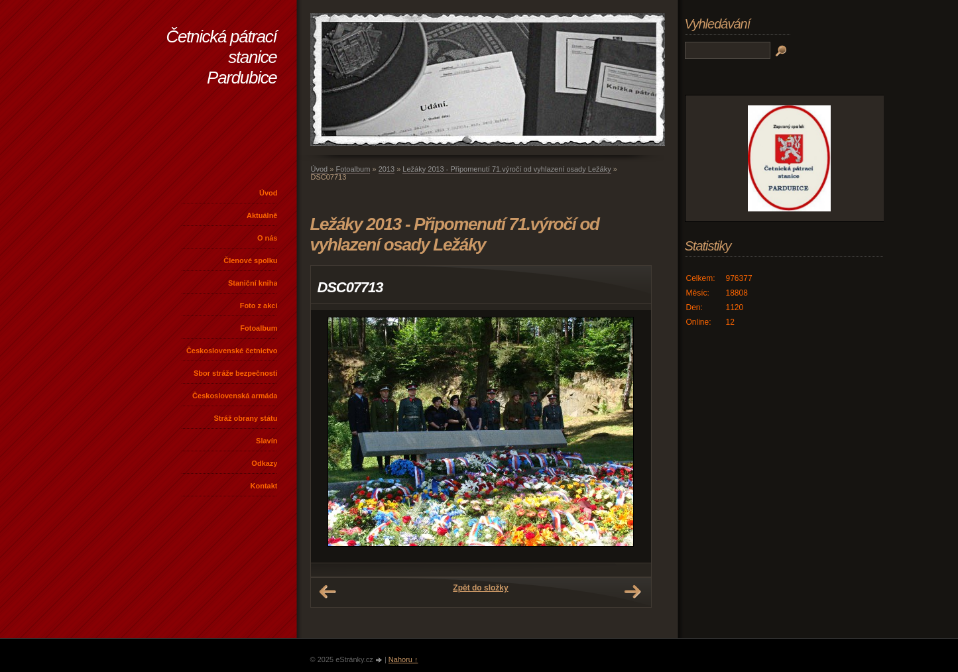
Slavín (266, 441)
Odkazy (264, 463)
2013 (386, 169)
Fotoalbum (258, 328)
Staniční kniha (253, 283)
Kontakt (264, 486)
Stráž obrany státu (246, 418)
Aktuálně (262, 215)
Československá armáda (234, 396)
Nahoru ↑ (403, 659)
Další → (632, 592)
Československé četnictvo (232, 351)
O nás (267, 238)
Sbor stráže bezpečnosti (236, 373)
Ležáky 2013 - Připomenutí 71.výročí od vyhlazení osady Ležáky (506, 169)
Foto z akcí (259, 305)
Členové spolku (250, 260)
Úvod (268, 193)
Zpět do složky (480, 587)
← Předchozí (327, 592)
